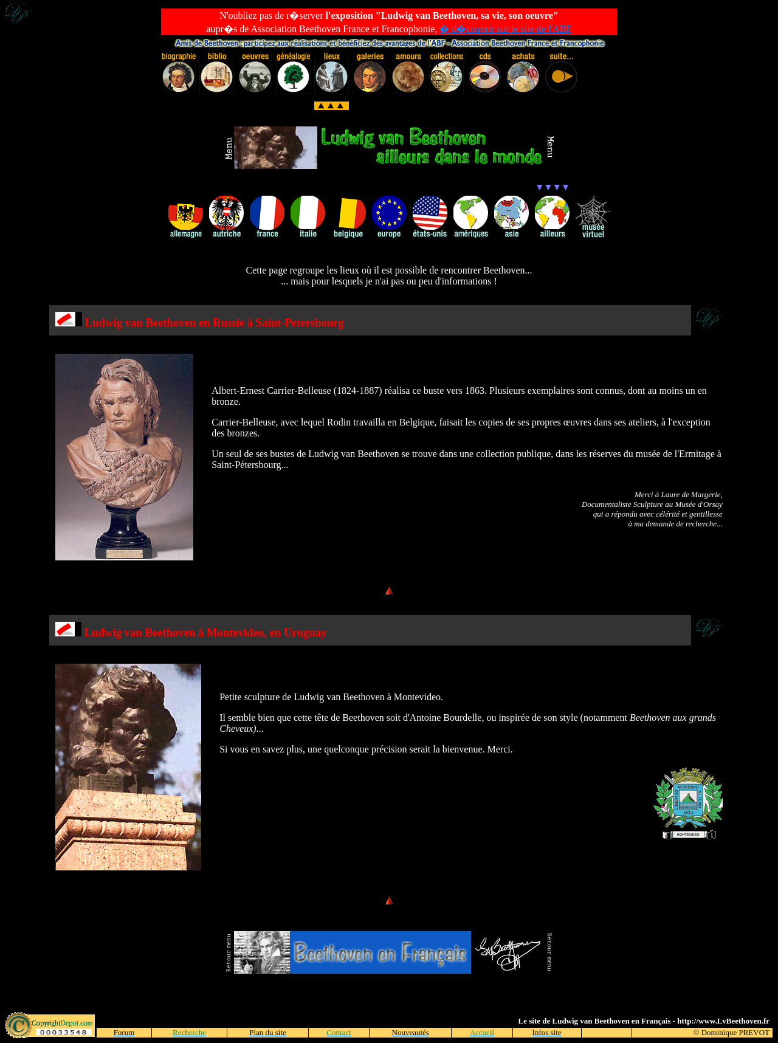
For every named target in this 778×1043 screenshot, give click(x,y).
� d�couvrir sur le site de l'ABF (505, 29)
